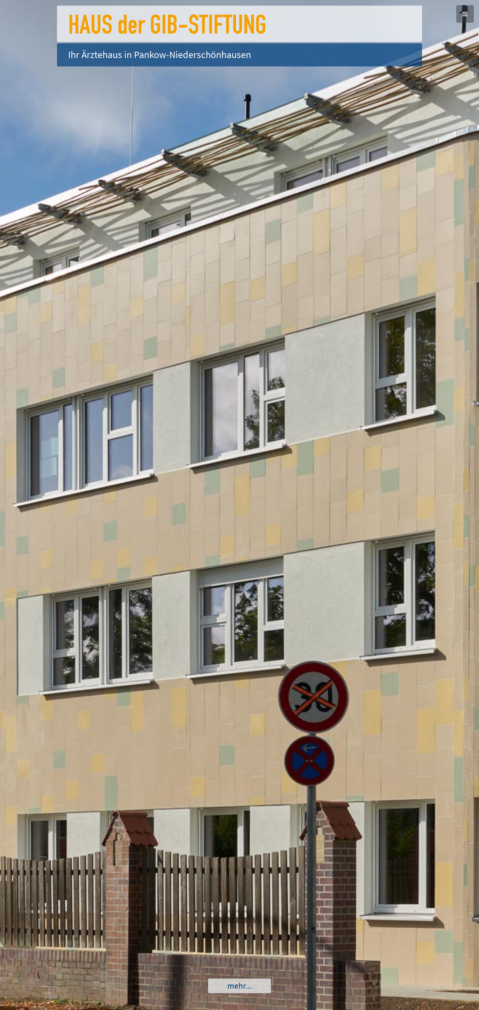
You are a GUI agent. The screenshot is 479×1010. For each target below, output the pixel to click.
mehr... (239, 985)
